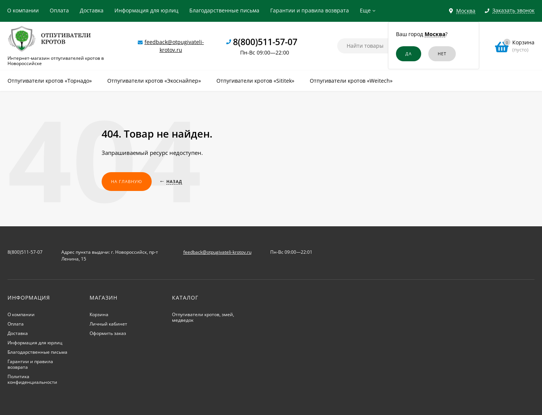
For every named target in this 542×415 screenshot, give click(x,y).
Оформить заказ (108, 333)
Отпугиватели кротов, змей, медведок (203, 317)
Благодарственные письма (224, 10)
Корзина (99, 314)
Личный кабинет (108, 324)
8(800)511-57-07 (265, 42)
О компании (23, 10)
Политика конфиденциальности (32, 379)
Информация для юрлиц (146, 10)
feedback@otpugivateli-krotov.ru (217, 252)
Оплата (59, 10)
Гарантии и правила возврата (309, 10)
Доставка (92, 10)
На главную (126, 181)
